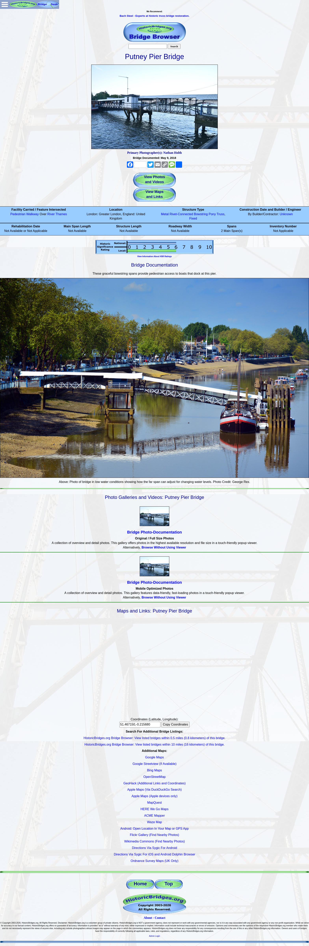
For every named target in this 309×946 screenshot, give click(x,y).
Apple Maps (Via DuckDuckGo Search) (154, 789)
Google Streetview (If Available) (155, 763)
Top (169, 883)
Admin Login (154, 936)
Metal (165, 214)
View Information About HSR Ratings (154, 256)
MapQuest (154, 802)
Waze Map (154, 822)
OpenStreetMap (154, 776)
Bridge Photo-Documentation (154, 532)
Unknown (286, 214)
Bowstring (201, 214)
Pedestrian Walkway (24, 214)
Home (140, 883)
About (148, 917)
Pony (212, 214)
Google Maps (154, 757)
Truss (220, 214)
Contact (160, 917)
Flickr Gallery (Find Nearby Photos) (154, 835)
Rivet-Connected (181, 214)
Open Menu (4, 4)
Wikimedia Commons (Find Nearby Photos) (154, 841)
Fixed (193, 218)
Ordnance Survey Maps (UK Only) (155, 861)
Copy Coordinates (175, 724)
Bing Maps (154, 770)
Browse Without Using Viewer (163, 547)
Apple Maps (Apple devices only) (154, 796)
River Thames (57, 214)
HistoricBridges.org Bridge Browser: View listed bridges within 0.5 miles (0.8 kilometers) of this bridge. (154, 738)
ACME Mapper (154, 815)
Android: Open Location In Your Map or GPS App (154, 828)
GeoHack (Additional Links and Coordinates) (154, 783)
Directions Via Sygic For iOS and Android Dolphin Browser (154, 854)
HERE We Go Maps (154, 809)
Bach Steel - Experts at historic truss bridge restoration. (154, 15)
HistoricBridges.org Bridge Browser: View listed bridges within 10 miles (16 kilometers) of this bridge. (154, 744)
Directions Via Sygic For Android (154, 848)
